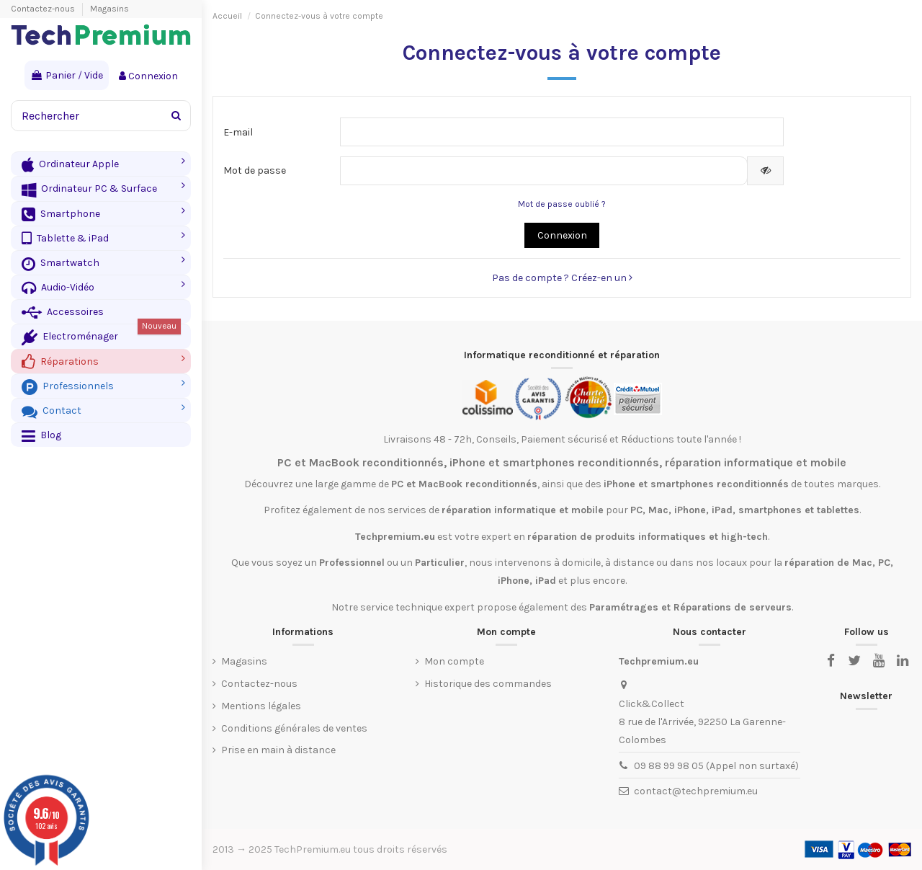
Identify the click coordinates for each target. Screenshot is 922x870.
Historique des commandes (488, 684)
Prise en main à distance (278, 750)
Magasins (109, 9)
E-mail (238, 132)
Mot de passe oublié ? (562, 204)
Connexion (562, 235)
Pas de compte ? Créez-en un (562, 278)
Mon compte (454, 661)
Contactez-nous (44, 9)
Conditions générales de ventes (294, 728)
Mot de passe (254, 170)
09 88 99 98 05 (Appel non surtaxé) (716, 766)
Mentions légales (261, 706)
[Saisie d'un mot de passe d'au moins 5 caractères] (544, 170)
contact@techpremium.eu (696, 791)
